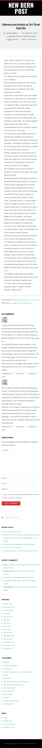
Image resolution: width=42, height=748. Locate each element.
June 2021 (7, 613)
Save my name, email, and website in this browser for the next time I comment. (21, 496)
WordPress (34, 743)
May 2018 (7, 626)
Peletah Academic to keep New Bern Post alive (20, 551)
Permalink (32, 374)
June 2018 (7, 623)
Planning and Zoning (10, 701)
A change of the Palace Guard (20, 303)
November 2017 (9, 645)
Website (5, 489)
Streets (15, 39)
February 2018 (8, 636)
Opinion (6, 697)
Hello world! (29, 577)
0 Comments (31, 39)
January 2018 (8, 639)
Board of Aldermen (23, 36)
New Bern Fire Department (13, 685)
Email (4, 484)
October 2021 (8, 610)
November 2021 (9, 607)
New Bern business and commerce (16, 681)
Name (4, 478)
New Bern (7, 678)
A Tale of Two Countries (12, 547)
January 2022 (8, 604)
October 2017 (8, 648)
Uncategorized (8, 704)
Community (7, 669)
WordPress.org (8, 727)
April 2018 (7, 629)
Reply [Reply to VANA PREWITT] (4, 377)
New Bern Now (9, 688)
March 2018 (7, 632)
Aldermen (12, 36)
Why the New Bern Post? (12, 532)
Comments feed (9, 724)
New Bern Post (8, 691)
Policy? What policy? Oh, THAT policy (26, 300)
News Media (7, 694)
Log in (5, 718)
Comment (5, 451)
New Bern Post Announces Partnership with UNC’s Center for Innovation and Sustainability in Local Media (21, 538)
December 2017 (9, 642)
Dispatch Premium (19, 743)
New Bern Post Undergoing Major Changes (19, 544)
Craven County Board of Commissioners (18, 672)
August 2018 (7, 617)
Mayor (33, 36)
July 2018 (6, 620)
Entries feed (7, 721)
